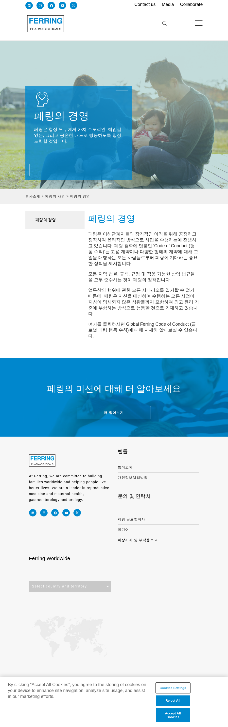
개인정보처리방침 (133, 477)
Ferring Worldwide (49, 558)
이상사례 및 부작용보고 (138, 540)
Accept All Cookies (173, 715)
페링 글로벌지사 (131, 519)
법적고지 (125, 467)
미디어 (123, 530)
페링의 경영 (45, 220)
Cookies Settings (173, 688)
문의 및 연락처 (134, 496)
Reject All (172, 701)
